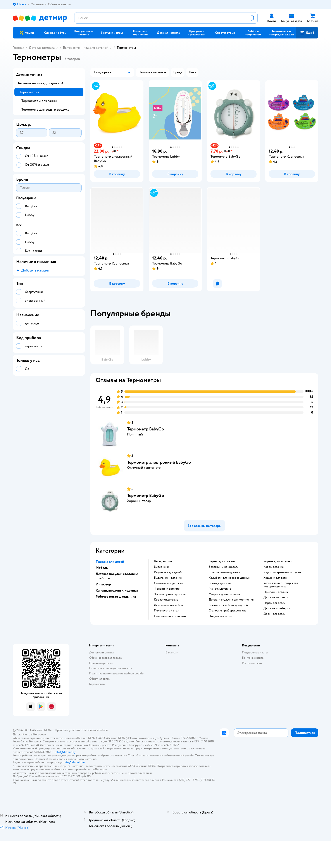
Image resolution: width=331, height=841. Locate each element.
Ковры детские (274, 567)
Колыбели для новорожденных (229, 578)
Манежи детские (220, 588)
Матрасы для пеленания (224, 594)
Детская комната (42, 47)
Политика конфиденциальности (110, 668)
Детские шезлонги (276, 597)
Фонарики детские (166, 588)
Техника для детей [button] (110, 561)
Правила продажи (101, 663)
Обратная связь (99, 679)
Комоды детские (220, 583)
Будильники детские (168, 578)
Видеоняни (161, 567)
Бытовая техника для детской (85, 47)
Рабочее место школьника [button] (116, 596)
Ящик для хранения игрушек (282, 572)
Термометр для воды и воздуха (45, 109)
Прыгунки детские (276, 592)
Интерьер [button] (103, 584)
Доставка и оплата (101, 652)
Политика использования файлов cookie (116, 673)
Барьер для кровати (222, 561)
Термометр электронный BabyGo (159, 462)
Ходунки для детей (276, 578)
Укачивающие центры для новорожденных (281, 584)
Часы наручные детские (170, 594)
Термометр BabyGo (145, 429)
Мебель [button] (102, 568)
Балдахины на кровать (223, 567)
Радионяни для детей (168, 572)
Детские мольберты (277, 608)
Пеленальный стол (166, 610)
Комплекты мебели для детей (228, 605)
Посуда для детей (220, 616)
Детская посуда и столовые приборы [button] (117, 576)
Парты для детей (275, 603)
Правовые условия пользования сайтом (81, 730)
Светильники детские (168, 583)
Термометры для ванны (39, 101)
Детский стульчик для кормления (231, 599)
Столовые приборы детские (227, 610)
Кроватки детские (166, 599)
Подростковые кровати (170, 616)
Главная (18, 47)
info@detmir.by (65, 752)
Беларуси (39, 734)
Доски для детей (275, 614)
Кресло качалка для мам (224, 572)
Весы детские (163, 561)
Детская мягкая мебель (169, 605)
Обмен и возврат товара (105, 658)
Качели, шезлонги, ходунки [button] (117, 590)
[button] (307, 32)
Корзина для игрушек (278, 561)
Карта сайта (97, 684)
